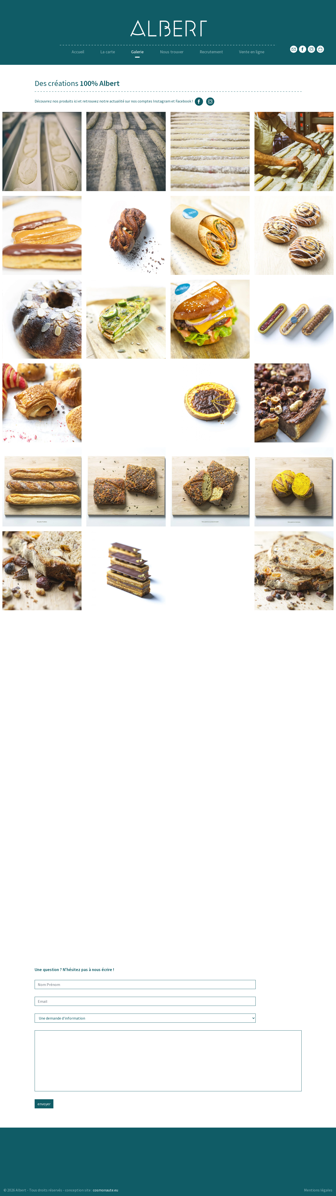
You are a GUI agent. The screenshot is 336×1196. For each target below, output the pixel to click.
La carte (107, 51)
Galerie (137, 51)
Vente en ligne (251, 51)
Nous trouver (172, 51)
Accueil (78, 51)
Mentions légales (318, 1190)
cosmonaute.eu (105, 1190)
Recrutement (211, 51)
